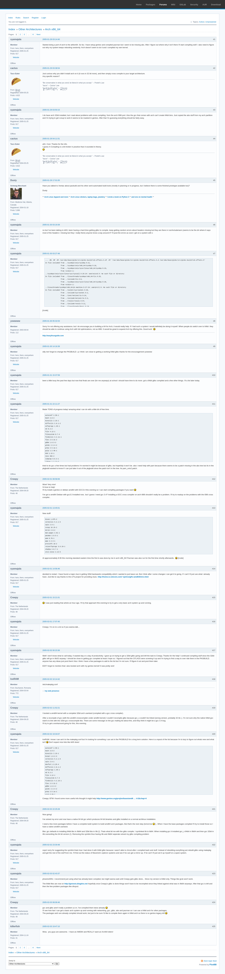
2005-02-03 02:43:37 (51, 873)
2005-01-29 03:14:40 (51, 39)
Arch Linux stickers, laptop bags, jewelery (88, 197)
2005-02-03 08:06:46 (51, 902)
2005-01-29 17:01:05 (51, 180)
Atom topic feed (210, 961)
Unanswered (211, 22)
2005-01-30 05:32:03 (51, 321)
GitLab (183, 4)
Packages (150, 4)
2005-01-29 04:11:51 (51, 139)
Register (35, 18)
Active (201, 22)
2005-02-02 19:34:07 (51, 734)
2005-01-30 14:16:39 (51, 346)
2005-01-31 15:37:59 (51, 375)
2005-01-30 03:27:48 (51, 253)
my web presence (52, 691)
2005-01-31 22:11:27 (51, 404)
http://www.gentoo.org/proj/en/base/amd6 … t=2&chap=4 (121, 798)
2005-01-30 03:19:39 (51, 225)
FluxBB (213, 964)
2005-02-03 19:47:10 (51, 926)
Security (194, 4)
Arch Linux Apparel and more (56, 197)
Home (139, 4)
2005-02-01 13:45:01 (51, 508)
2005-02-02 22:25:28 (51, 809)
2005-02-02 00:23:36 (51, 650)
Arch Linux (15, 4)
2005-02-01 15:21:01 (51, 597)
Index (10, 18)
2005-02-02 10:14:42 (51, 679)
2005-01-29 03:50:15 (51, 110)
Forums (163, 4)
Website (16, 57)
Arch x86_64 (52, 29)
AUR (204, 4)
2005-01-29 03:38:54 (51, 68)
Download (216, 4)
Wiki (173, 4)
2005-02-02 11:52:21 (51, 708)
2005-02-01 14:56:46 (51, 569)
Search (26, 18)
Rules (18, 18)
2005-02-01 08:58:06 (51, 479)
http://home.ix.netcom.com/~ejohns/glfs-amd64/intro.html (123, 577)
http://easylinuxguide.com (53, 336)
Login (43, 18)
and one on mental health (141, 197)
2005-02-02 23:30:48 (51, 845)
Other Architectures (30, 29)
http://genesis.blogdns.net (76, 884)
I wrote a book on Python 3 (118, 197)
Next (38, 34)
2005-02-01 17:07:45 (51, 621)
